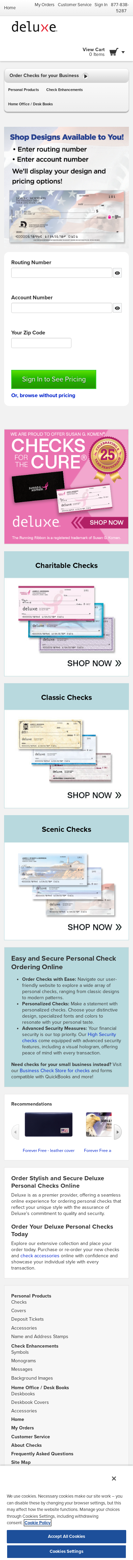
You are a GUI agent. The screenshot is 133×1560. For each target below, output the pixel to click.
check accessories (40, 1256)
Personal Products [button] (23, 90)
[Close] (113, 1478)
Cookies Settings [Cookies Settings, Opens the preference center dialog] (66, 1551)
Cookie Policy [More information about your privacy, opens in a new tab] (37, 1523)
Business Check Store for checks (55, 1071)
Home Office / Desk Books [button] (30, 104)
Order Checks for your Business (49, 76)
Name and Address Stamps (39, 1336)
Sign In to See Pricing (54, 379)
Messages (22, 1369)
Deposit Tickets (27, 1319)
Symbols (20, 1352)
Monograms (23, 1361)
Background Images (32, 1378)
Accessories (24, 1328)
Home (10, 8)
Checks (19, 1302)
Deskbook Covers (30, 1402)
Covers (18, 1311)
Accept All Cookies (66, 1536)
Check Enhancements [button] (64, 90)
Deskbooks (23, 1394)
